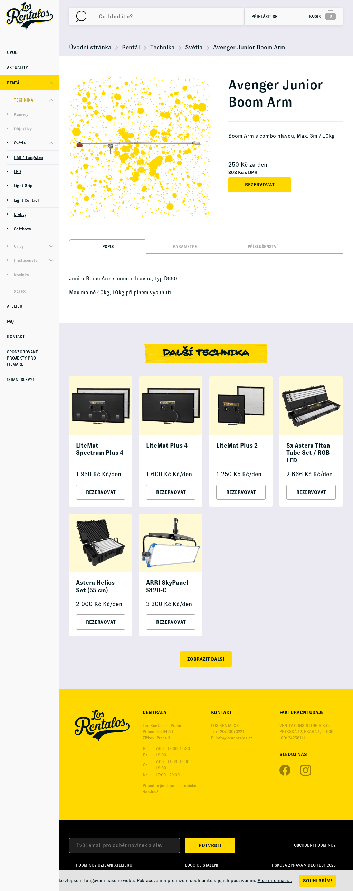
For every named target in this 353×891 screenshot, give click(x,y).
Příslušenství (26, 260)
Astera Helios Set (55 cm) (95, 586)
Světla (20, 143)
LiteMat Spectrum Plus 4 (99, 449)
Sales (20, 291)
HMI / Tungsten (28, 157)
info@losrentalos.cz (234, 738)
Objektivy (23, 128)
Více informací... (275, 880)
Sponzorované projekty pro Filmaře (22, 358)
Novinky (21, 274)
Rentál (14, 82)
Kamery (21, 114)
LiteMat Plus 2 (237, 445)
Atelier (14, 306)
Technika (23, 100)
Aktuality (17, 67)
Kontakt (16, 336)
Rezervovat (260, 185)
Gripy (19, 246)
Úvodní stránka (90, 47)
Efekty (20, 214)
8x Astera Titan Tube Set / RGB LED (308, 453)
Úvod (12, 52)
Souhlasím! (317, 880)
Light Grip (23, 185)
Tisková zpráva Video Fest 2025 (303, 865)
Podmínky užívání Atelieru (104, 865)
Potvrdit (210, 845)
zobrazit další (206, 659)
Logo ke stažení (201, 865)
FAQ (10, 321)
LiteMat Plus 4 (167, 445)
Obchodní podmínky (315, 845)
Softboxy (22, 229)
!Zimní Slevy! (20, 379)
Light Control (26, 200)
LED (17, 171)
